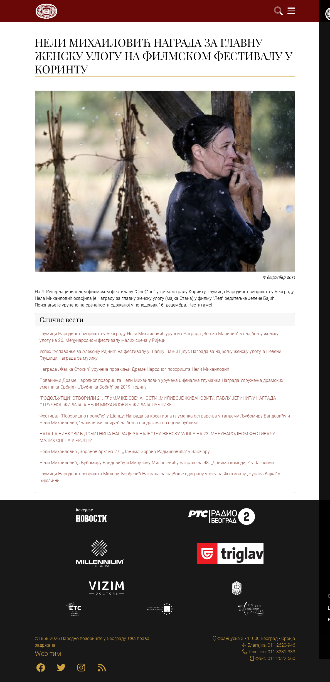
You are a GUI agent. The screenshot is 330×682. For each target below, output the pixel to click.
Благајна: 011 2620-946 (270, 645)
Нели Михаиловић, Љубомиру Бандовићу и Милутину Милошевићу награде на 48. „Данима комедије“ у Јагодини (157, 462)
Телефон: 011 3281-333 (271, 651)
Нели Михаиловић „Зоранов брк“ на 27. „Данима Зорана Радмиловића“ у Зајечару (125, 451)
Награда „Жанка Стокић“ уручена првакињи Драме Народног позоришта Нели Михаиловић (134, 369)
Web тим (48, 654)
